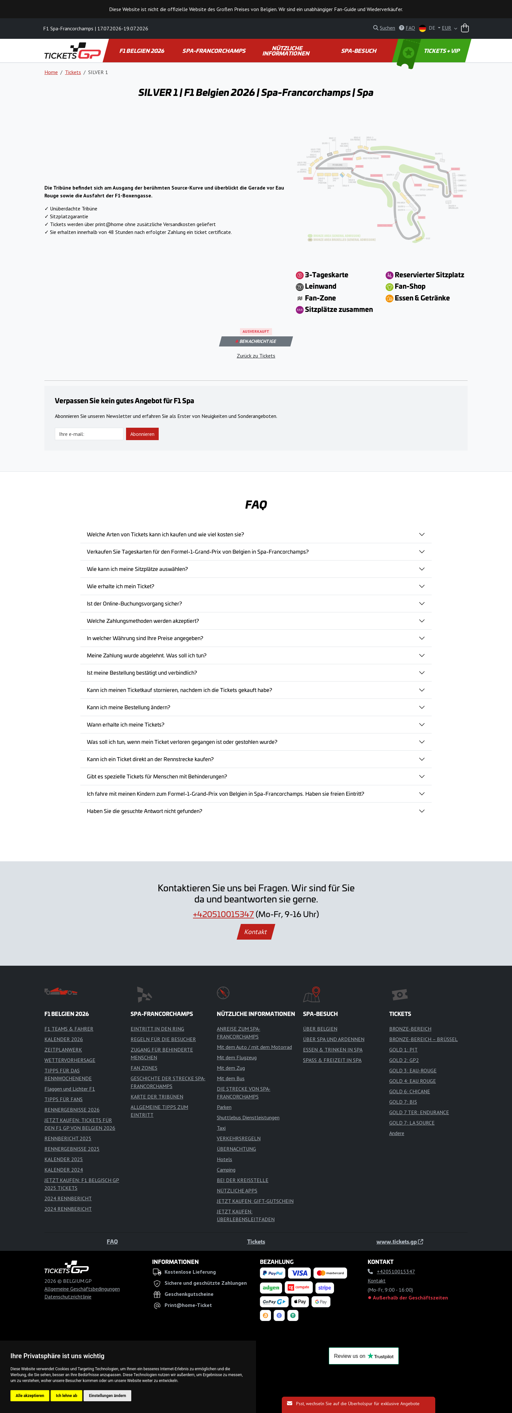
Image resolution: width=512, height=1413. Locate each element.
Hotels (224, 1159)
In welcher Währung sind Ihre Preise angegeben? (145, 637)
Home (51, 72)
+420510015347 (223, 913)
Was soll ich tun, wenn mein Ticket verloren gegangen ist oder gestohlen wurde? (182, 741)
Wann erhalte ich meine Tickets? (125, 724)
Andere (396, 1133)
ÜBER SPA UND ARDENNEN (333, 1039)
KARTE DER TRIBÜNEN (157, 1096)
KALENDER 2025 (63, 1159)
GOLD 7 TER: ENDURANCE (419, 1112)
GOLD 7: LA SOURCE (412, 1122)
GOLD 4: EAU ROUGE (412, 1081)
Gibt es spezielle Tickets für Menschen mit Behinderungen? (157, 776)
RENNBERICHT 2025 (67, 1138)
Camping (226, 1169)
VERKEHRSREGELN (239, 1138)
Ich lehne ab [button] (66, 1395)
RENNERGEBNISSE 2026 (72, 1109)
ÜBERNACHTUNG (236, 1148)
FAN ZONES (144, 1068)
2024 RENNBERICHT (68, 1198)
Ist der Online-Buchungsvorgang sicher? (134, 603)
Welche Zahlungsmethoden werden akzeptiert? (143, 620)
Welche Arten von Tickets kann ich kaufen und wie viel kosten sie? (165, 534)
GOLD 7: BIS (403, 1101)
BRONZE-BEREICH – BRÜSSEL (423, 1039)
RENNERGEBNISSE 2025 (72, 1148)
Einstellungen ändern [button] (107, 1395)
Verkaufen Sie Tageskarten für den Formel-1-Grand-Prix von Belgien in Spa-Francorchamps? (198, 551)
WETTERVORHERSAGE (69, 1060)
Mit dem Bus (231, 1078)
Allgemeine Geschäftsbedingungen (82, 1288)
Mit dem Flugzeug (237, 1057)
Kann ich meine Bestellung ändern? (128, 707)
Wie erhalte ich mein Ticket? (120, 586)
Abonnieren (142, 434)
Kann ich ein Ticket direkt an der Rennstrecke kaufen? (150, 758)
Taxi (221, 1128)
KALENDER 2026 (63, 1039)
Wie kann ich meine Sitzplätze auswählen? (137, 568)
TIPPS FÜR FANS (63, 1099)
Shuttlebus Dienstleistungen (248, 1117)
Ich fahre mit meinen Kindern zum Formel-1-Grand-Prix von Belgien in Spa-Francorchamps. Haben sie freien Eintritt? (225, 793)
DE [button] (428, 28)
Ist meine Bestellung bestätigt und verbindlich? (142, 672)
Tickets (73, 72)
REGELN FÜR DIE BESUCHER (163, 1039)
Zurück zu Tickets (256, 355)
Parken (224, 1107)
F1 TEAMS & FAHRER (68, 1028)
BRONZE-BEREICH (410, 1028)
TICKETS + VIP (428, 50)
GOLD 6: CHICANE (409, 1091)
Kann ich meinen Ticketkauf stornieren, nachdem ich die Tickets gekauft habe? (179, 689)
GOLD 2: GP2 (404, 1060)
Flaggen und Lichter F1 (69, 1088)
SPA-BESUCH (359, 50)
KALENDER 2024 (63, 1169)
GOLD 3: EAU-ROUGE (413, 1070)
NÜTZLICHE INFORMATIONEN (286, 50)
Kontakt (256, 932)
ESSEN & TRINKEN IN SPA (332, 1049)
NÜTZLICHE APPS (237, 1190)
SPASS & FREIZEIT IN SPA (332, 1060)
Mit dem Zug (231, 1068)
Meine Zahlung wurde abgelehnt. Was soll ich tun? (146, 655)
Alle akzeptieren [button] (30, 1395)
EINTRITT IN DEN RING (157, 1028)
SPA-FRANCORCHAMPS (214, 50)
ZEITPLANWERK (63, 1049)
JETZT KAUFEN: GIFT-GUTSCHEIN (255, 1201)
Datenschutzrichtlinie (67, 1296)
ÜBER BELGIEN (320, 1028)
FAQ (112, 1241)
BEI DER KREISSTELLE (242, 1180)
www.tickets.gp (399, 1241)
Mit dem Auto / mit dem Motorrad (254, 1047)
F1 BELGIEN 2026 (142, 50)
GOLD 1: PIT (403, 1049)
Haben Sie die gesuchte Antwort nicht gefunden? (144, 810)
